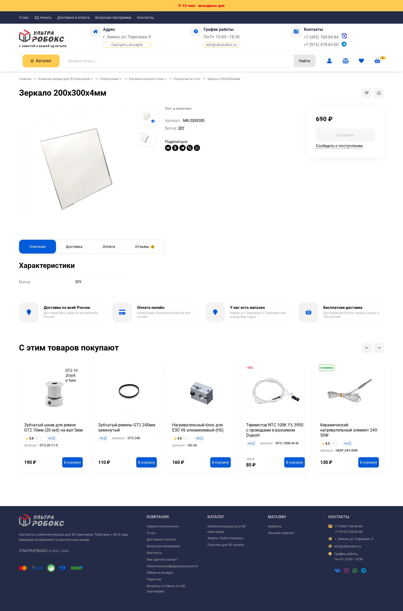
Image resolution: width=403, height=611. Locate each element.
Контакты (145, 17)
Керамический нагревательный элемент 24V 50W (348, 430)
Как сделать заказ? (162, 559)
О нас (24, 17)
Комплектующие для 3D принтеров (64, 79)
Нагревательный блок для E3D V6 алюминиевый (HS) (198, 428)
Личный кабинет (281, 533)
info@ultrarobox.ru (221, 45)
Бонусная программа (113, 17)
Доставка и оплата (73, 17)
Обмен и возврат (160, 572)
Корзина (274, 526)
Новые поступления (162, 526)
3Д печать (43, 17)
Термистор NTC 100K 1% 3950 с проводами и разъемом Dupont (274, 430)
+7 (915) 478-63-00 (321, 44)
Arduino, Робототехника (225, 538)
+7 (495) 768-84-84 (321, 37)
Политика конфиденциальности (172, 566)
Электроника (109, 79)
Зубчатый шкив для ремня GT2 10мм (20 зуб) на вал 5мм (53, 428)
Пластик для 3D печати (225, 545)
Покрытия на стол (186, 79)
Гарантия (154, 579)
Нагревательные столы (146, 79)
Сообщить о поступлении (339, 145)
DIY (181, 128)
